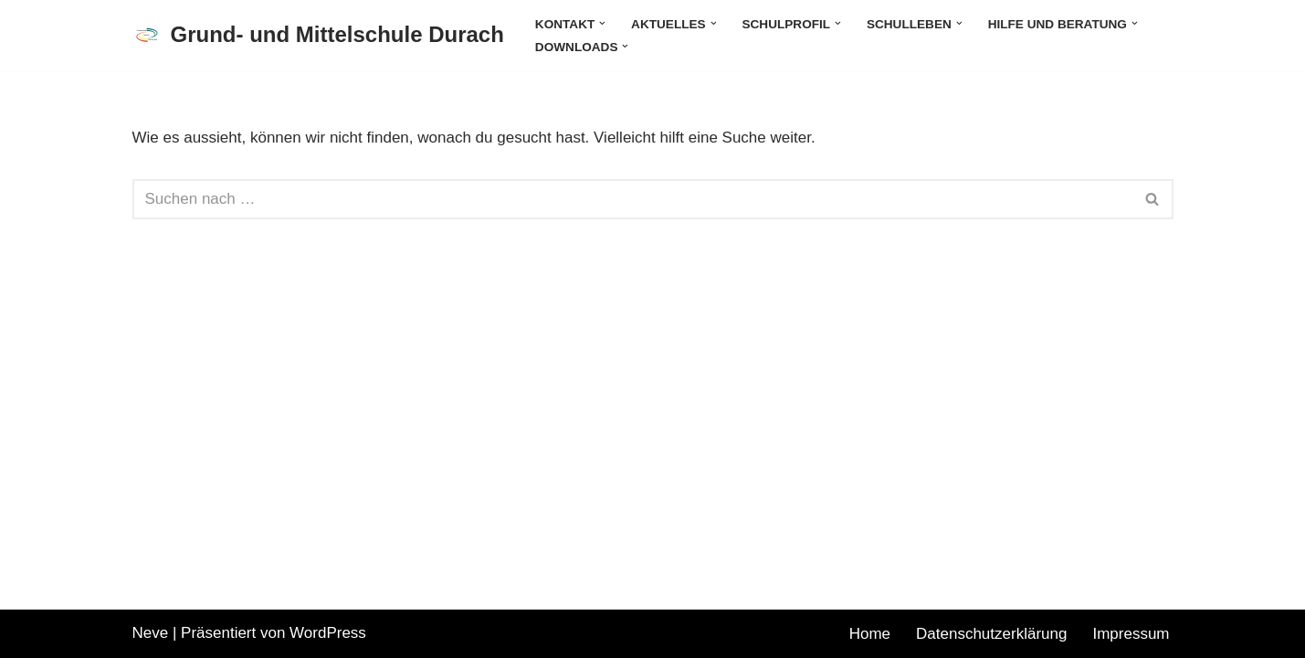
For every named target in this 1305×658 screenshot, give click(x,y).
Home (869, 633)
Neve (150, 633)
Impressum (1130, 633)
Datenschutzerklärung (991, 633)
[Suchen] (632, 199)
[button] (602, 23)
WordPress (327, 633)
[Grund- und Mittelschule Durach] (318, 35)
